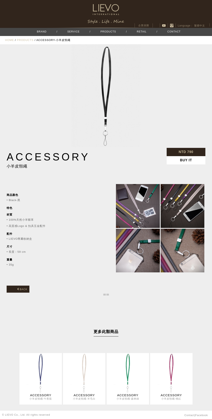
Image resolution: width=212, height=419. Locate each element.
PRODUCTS (108, 31)
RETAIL (142, 31)
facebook (156, 25)
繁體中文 (199, 25)
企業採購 (143, 25)
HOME (9, 40)
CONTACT (174, 31)
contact (189, 415)
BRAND (42, 31)
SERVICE (73, 31)
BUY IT (186, 160)
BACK (22, 289)
